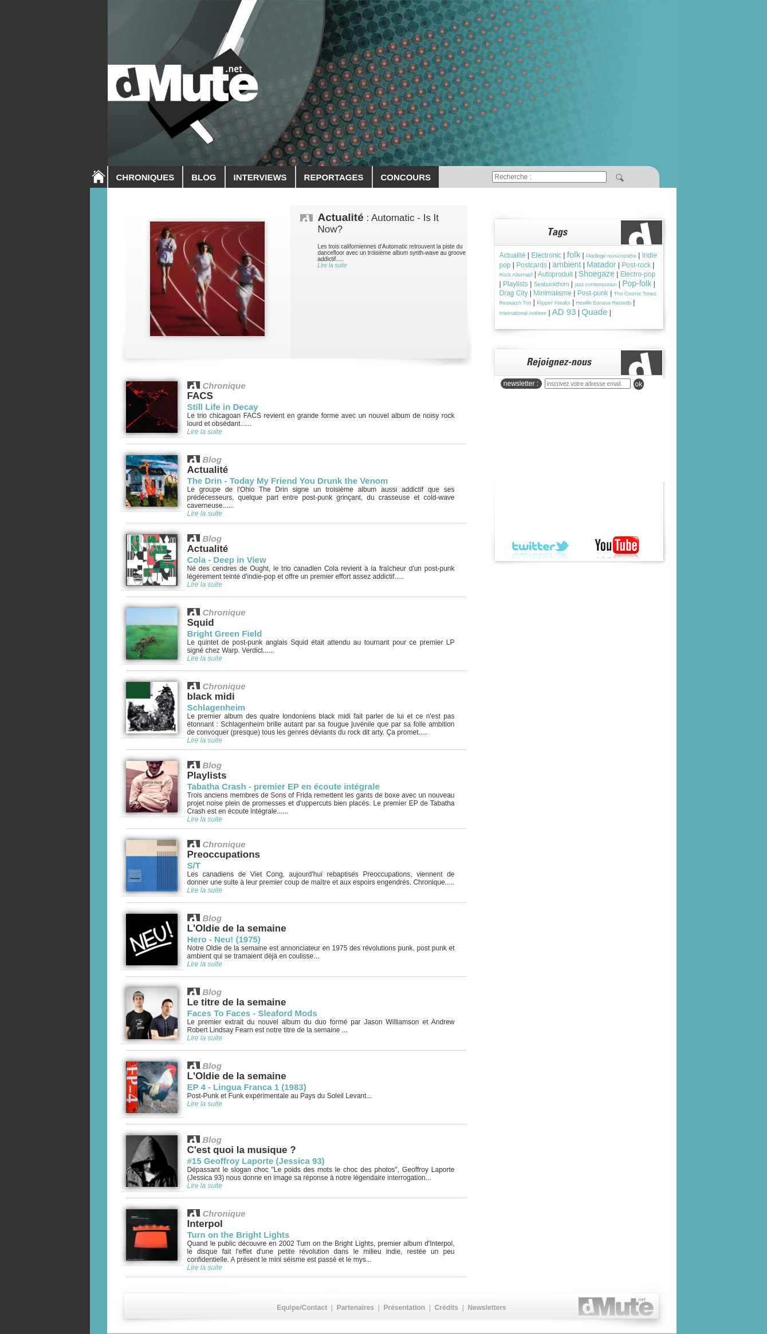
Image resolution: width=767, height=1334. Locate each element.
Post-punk (592, 293)
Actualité (512, 255)
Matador (601, 264)
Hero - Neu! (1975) (224, 939)
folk (573, 254)
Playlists (515, 284)
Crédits (446, 1308)
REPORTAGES (334, 177)
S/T (193, 865)
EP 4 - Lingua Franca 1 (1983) (246, 1087)
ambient (566, 264)
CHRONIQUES (145, 177)
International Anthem (523, 313)
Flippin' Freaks (553, 303)
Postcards (531, 265)
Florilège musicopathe (611, 256)
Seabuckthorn (551, 284)
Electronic (546, 255)
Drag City (513, 293)
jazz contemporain (595, 284)
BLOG (203, 177)
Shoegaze (597, 273)
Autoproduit (555, 274)
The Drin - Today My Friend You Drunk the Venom (287, 481)
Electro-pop (637, 274)
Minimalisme (552, 293)
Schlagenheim (216, 707)
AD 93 (564, 312)
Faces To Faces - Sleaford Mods (252, 1013)
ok (639, 384)
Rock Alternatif (516, 275)
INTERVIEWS (260, 177)
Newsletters (486, 1308)
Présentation (404, 1308)
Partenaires (355, 1308)
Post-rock (636, 265)
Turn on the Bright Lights (238, 1235)
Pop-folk (636, 283)
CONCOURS (406, 177)
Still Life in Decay (222, 407)
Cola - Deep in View (226, 560)
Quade (594, 312)
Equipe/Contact (302, 1308)
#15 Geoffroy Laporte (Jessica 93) (256, 1161)
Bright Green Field (224, 633)
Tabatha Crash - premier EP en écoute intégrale (283, 786)
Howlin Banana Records (603, 303)
